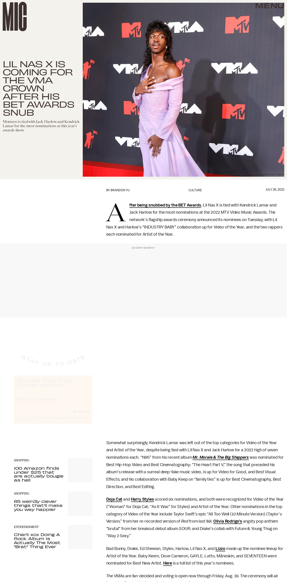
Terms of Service (76, 422)
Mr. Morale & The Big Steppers (221, 457)
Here (167, 563)
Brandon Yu (120, 190)
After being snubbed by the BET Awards (165, 205)
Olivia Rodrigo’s (227, 521)
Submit (81, 415)
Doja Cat (114, 499)
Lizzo (220, 548)
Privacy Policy (23, 424)
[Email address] (53, 402)
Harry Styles (142, 499)
